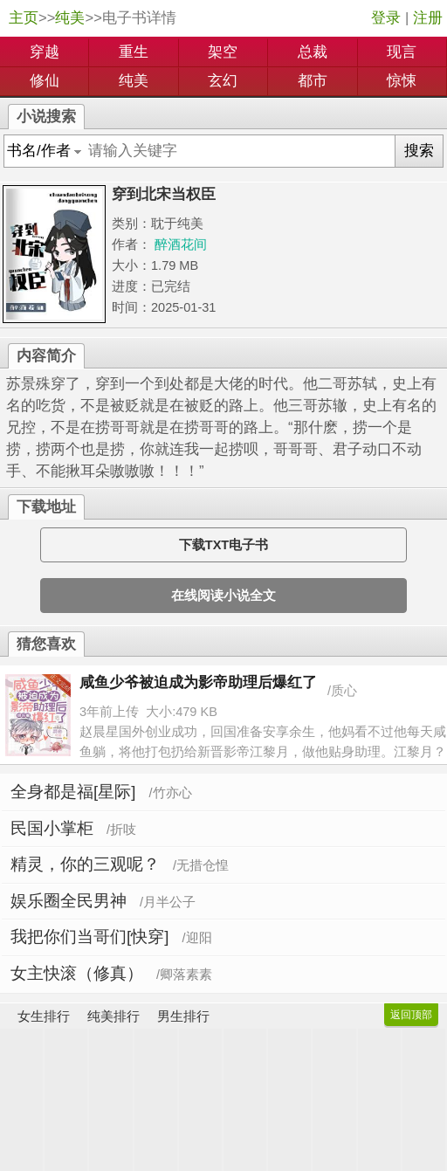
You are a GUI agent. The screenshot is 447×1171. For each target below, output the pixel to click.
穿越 (44, 52)
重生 (133, 52)
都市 (312, 80)
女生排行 (43, 1016)
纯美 (70, 18)
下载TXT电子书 (223, 545)
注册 (428, 18)
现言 (401, 52)
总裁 (312, 52)
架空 (222, 52)
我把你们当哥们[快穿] (89, 936)
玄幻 (222, 80)
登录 (386, 18)
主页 (23, 18)
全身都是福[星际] (72, 791)
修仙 (44, 80)
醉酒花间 (181, 244)
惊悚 (401, 80)
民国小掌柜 (51, 828)
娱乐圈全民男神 (68, 901)
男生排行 (183, 1016)
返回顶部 (411, 1015)
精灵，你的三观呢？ (85, 864)
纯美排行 (113, 1016)
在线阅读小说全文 (223, 596)
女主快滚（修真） (76, 973)
